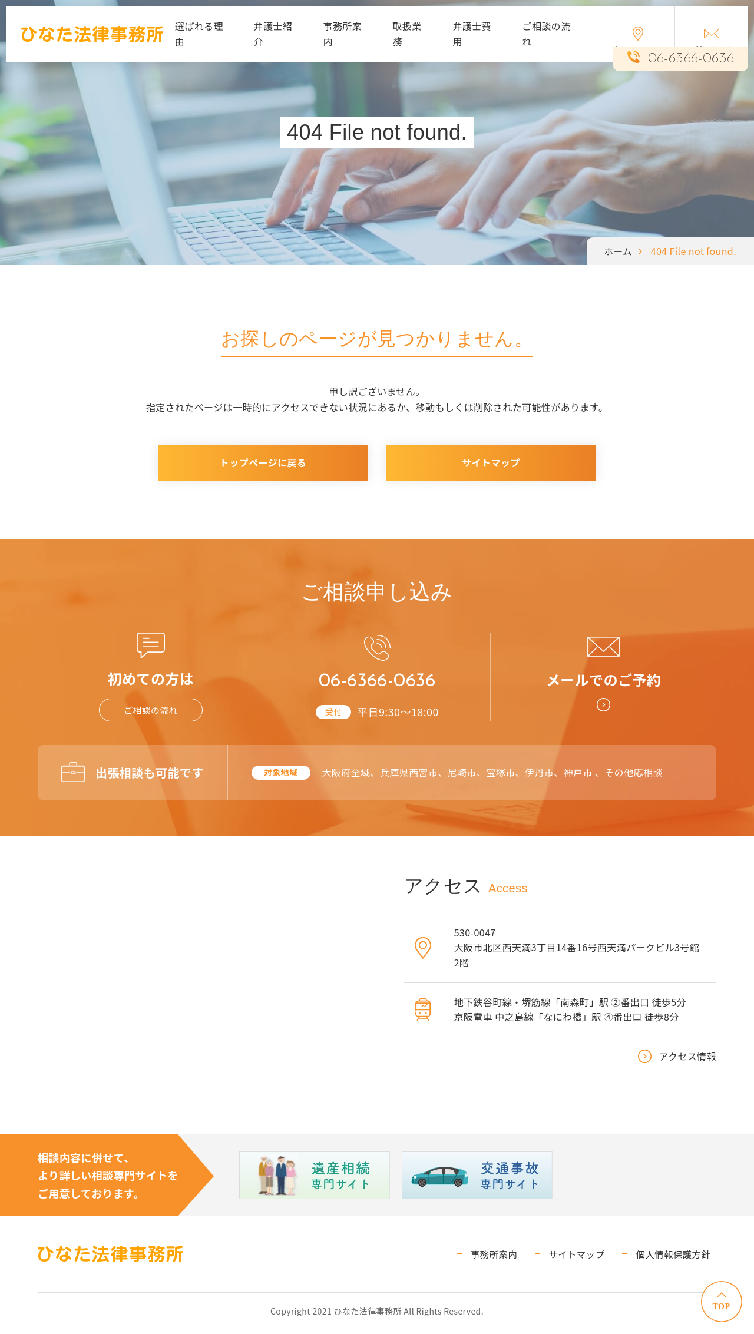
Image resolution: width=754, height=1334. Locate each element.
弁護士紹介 (273, 33)
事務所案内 (342, 33)
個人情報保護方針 (677, 1257)
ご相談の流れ (546, 33)
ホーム (617, 251)
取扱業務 (406, 33)
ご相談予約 (711, 42)
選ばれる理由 (199, 33)
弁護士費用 (471, 33)
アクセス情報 (687, 1060)
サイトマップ (491, 462)
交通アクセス (638, 41)
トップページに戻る (263, 462)
